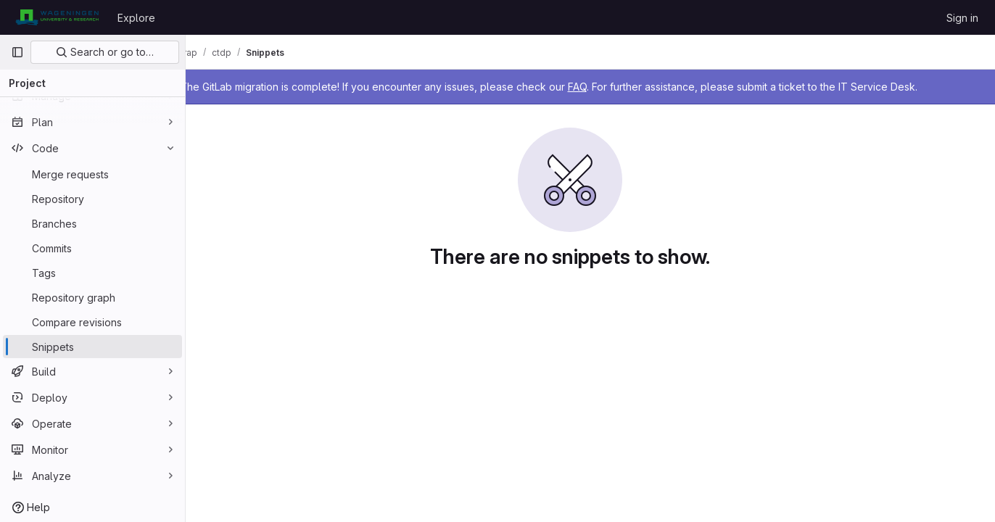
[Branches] (92, 223)
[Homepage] (57, 17)
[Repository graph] (92, 297)
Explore (136, 18)
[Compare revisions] (92, 322)
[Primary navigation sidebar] (17, 52)
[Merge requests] (92, 174)
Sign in (962, 18)
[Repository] (92, 198)
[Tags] (92, 272)
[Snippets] (92, 346)
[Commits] (92, 248)
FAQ (617, 86)
